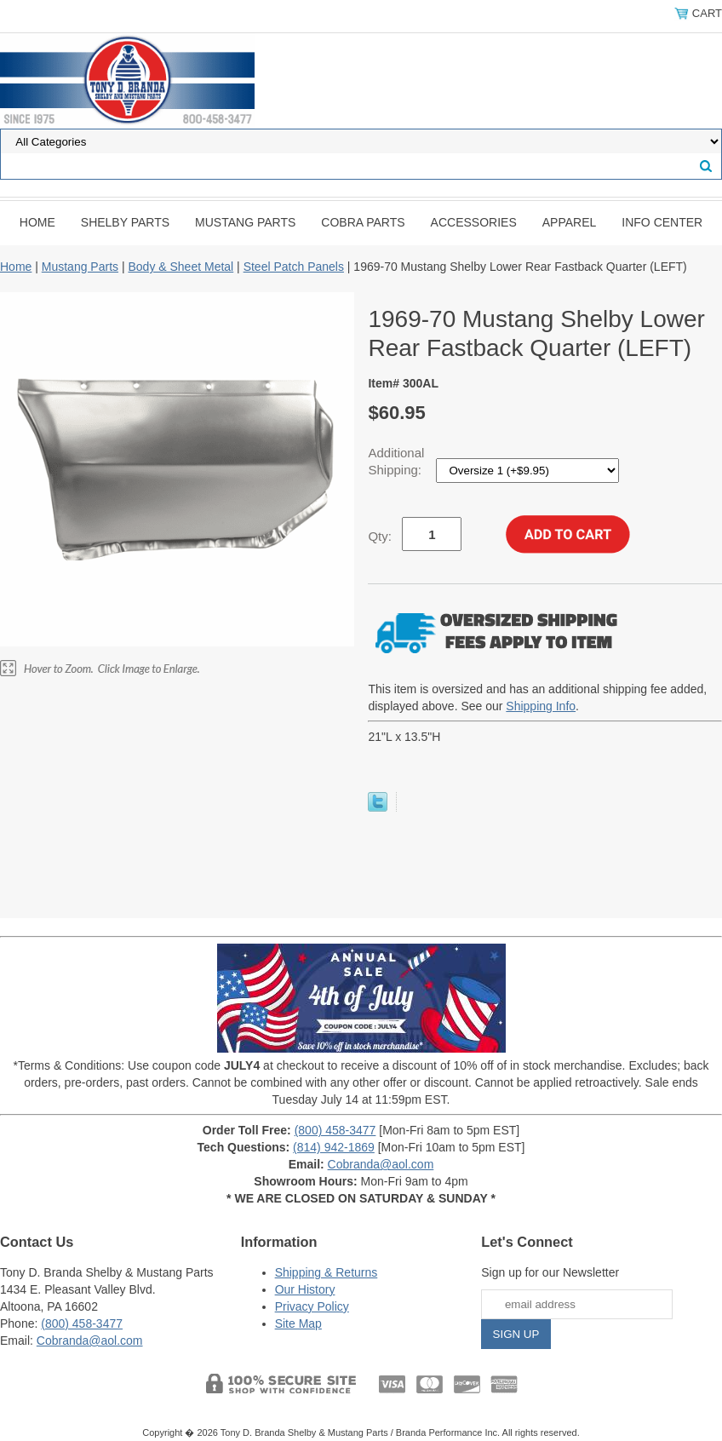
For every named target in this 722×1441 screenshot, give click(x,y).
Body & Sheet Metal (180, 266)
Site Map (298, 1323)
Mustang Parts (245, 222)
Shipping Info (541, 706)
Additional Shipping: (396, 461)
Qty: (380, 536)
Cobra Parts (362, 222)
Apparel (569, 222)
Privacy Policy (312, 1306)
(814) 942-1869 (334, 1147)
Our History (305, 1289)
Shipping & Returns (326, 1272)
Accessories (474, 222)
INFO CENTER (662, 222)
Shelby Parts (125, 222)
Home (37, 222)
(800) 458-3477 (335, 1130)
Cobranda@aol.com (381, 1164)
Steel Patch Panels (294, 266)
